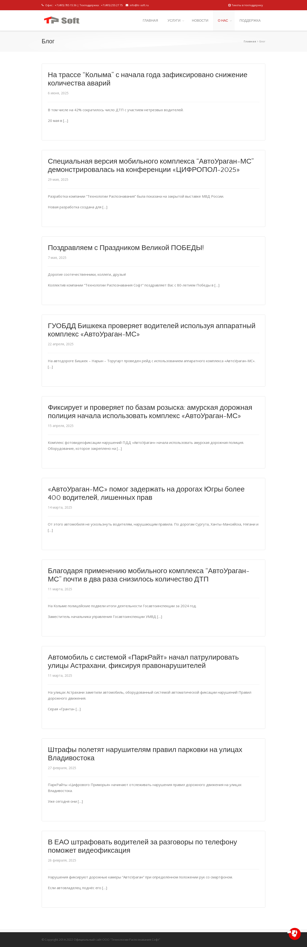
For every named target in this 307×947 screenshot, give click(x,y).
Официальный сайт (88, 940)
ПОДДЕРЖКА (250, 21)
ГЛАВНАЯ (150, 21)
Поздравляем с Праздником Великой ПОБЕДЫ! (126, 248)
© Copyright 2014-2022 (57, 940)
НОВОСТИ (200, 21)
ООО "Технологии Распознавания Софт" (131, 940)
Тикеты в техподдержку (245, 5)
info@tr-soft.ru (137, 5)
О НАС (223, 21)
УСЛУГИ (174, 21)
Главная (250, 41)
